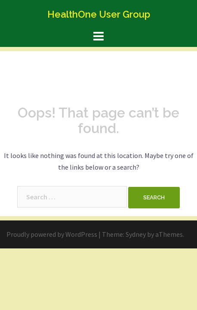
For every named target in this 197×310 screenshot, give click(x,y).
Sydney (136, 234)
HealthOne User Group (98, 14)
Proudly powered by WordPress (51, 234)
